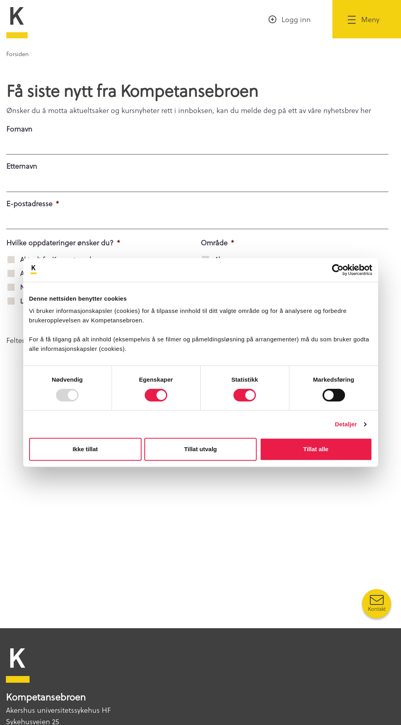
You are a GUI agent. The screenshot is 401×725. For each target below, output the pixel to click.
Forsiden (17, 53)
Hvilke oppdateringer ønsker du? (63, 242)
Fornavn (19, 128)
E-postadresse (32, 203)
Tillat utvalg (200, 449)
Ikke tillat (85, 449)
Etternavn (21, 165)
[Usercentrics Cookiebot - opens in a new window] (337, 270)
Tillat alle (315, 449)
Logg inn (296, 19)
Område (217, 242)
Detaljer (346, 424)
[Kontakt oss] (376, 603)
